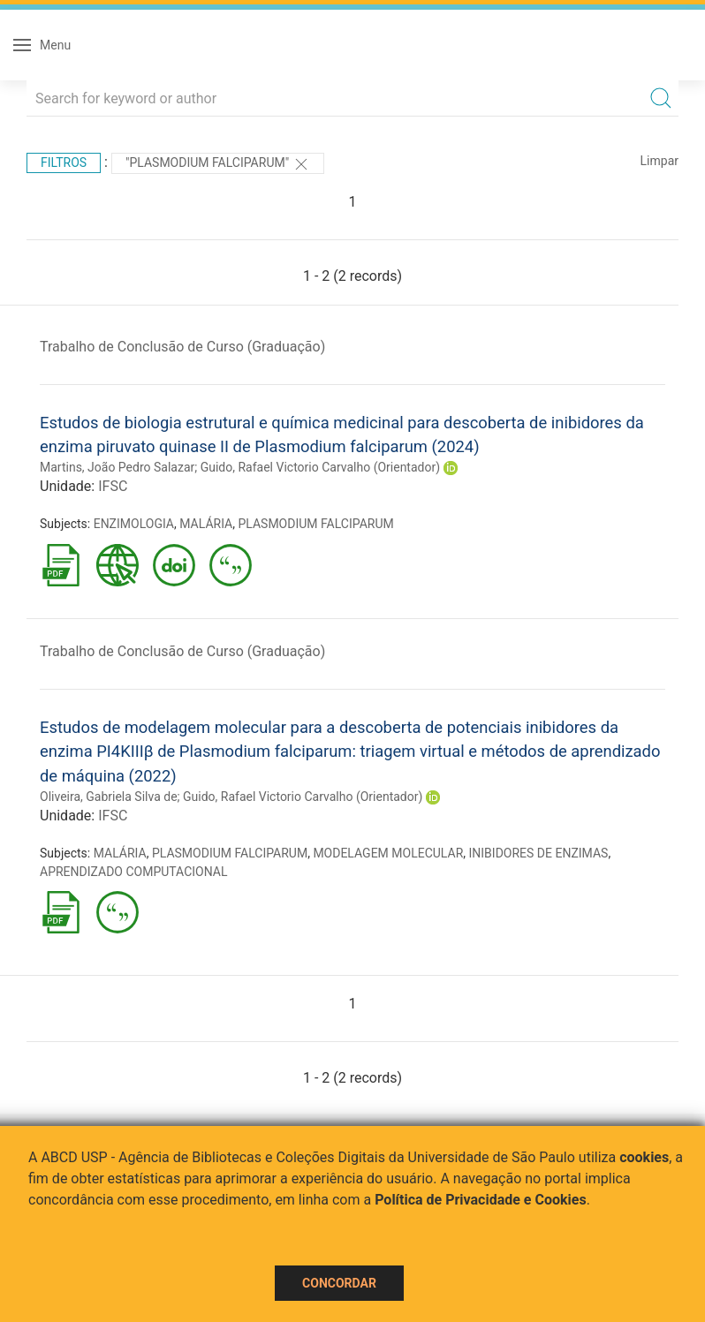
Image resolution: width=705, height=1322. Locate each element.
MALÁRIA (205, 524)
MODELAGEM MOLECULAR (388, 853)
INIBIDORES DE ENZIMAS (539, 853)
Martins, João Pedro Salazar (117, 467)
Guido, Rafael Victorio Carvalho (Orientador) (320, 467)
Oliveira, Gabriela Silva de (109, 796)
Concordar (339, 1283)
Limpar (659, 161)
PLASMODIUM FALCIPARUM (315, 524)
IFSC (112, 486)
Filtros (64, 162)
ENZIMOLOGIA (134, 524)
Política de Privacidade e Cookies (481, 1199)
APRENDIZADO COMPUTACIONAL (134, 872)
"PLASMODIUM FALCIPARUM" (217, 164)
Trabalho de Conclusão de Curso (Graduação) (182, 346)
